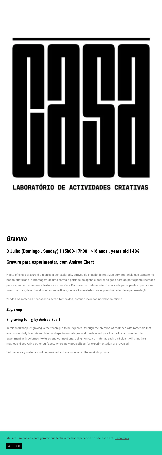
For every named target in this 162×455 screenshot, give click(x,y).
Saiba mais (122, 438)
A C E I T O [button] (14, 446)
